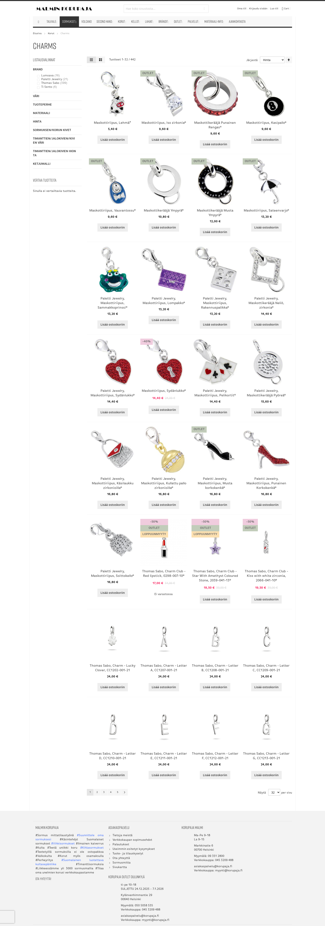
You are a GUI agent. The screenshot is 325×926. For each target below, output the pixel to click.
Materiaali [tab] (41, 113)
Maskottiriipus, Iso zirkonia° (164, 123)
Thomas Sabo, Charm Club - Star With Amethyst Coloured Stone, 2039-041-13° (215, 576)
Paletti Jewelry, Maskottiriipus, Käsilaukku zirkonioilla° (112, 483)
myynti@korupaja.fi (191, 875)
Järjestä (252, 60)
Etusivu (37, 33)
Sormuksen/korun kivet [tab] (52, 130)
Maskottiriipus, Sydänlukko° (164, 391)
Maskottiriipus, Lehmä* (112, 123)
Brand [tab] (38, 69)
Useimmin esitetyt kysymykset (125, 850)
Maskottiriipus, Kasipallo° (266, 123)
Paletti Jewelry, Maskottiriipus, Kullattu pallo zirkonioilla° (163, 483)
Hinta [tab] (37, 121)
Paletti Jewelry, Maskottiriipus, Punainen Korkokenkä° (266, 483)
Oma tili (241, 8)
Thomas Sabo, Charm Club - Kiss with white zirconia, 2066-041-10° (266, 576)
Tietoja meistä (114, 836)
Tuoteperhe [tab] (42, 104)
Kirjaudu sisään (258, 8)
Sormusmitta (113, 863)
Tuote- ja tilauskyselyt (119, 854)
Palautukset (112, 845)
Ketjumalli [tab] (41, 164)
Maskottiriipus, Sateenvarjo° (266, 210)
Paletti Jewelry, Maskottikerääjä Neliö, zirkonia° (266, 303)
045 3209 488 (208, 861)
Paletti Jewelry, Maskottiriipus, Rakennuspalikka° (215, 303)
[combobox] (162, 9)
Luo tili (274, 8)
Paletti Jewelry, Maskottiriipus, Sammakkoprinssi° (112, 303)
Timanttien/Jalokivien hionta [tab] (54, 153)
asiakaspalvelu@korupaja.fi (197, 867)
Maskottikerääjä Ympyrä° (164, 210)
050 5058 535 (265, 857)
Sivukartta (111, 868)
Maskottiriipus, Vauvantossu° (112, 210)
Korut (51, 33)
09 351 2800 (200, 857)
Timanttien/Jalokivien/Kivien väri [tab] (54, 140)
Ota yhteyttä (113, 859)
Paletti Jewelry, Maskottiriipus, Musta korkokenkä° (215, 483)
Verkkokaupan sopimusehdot (124, 841)
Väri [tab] (36, 96)
